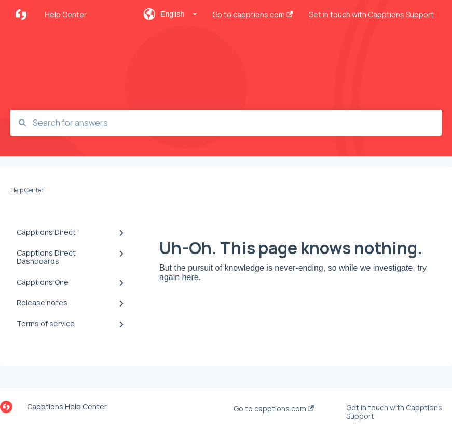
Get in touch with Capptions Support (394, 412)
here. (191, 277)
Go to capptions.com (274, 409)
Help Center (66, 14)
